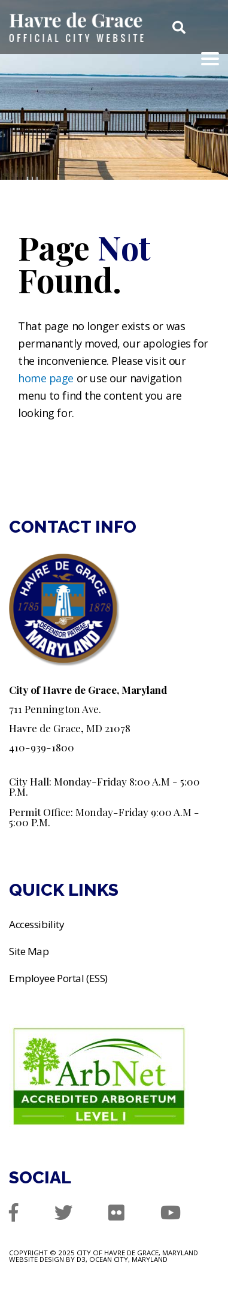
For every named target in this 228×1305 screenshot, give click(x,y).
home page (46, 378)
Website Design (36, 1259)
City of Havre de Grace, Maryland (137, 1252)
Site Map (29, 951)
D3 (81, 1259)
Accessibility (36, 924)
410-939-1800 (41, 747)
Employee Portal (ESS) (59, 978)
